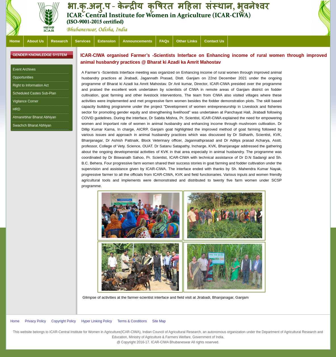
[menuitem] (41, 70)
